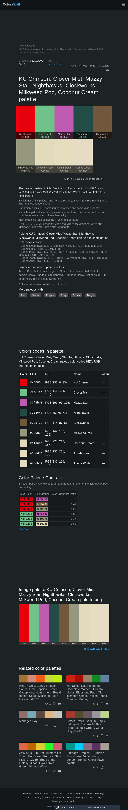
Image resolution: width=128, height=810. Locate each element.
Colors (11, 4)
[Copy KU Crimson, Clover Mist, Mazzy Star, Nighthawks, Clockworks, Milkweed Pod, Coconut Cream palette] (60, 279)
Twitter (49, 806)
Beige (90, 295)
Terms (47, 797)
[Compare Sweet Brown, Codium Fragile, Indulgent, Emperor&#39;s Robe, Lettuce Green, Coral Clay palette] (107, 735)
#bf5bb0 (36, 403)
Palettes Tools (41, 793)
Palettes (27, 793)
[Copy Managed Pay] (54, 725)
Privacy (37, 797)
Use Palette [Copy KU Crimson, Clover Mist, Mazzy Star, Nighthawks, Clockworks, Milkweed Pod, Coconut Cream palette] (87, 65)
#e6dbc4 (36, 463)
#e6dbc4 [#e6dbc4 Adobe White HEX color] (23, 461)
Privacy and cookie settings (89, 797)
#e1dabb (36, 443)
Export (103, 65)
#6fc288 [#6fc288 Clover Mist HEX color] (23, 390)
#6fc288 (36, 392)
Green (36, 295)
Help (69, 797)
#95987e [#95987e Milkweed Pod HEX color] (23, 430)
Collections (56, 793)
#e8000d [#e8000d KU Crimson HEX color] (23, 380)
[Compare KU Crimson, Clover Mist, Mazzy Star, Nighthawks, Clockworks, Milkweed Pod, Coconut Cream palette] (107, 70)
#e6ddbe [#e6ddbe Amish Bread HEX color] (23, 451)
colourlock (55, 64)
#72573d (36, 423)
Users (28, 797)
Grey (64, 295)
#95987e (36, 433)
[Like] (105, 61)
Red (23, 295)
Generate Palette (83, 793)
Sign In (68, 179)
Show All (24, 529)
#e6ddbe (36, 453)
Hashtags (100, 793)
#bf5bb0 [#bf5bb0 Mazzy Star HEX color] (23, 400)
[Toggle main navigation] (123, 4)
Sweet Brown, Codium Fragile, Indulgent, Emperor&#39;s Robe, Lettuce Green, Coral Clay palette (87, 726)
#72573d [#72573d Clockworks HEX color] (23, 420)
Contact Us (58, 797)
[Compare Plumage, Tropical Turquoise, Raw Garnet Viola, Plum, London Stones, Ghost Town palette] (107, 767)
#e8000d (36, 382)
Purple (50, 295)
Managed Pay (28, 721)
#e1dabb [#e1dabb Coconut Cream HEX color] (23, 440)
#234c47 (36, 413)
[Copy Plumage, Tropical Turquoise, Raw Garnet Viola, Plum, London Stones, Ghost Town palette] (102, 767)
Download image (96, 648)
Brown (77, 295)
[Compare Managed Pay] (59, 725)
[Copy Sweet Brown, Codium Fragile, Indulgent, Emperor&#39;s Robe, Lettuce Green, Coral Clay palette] (102, 735)
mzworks (71, 801)
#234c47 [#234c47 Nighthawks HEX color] (23, 410)
